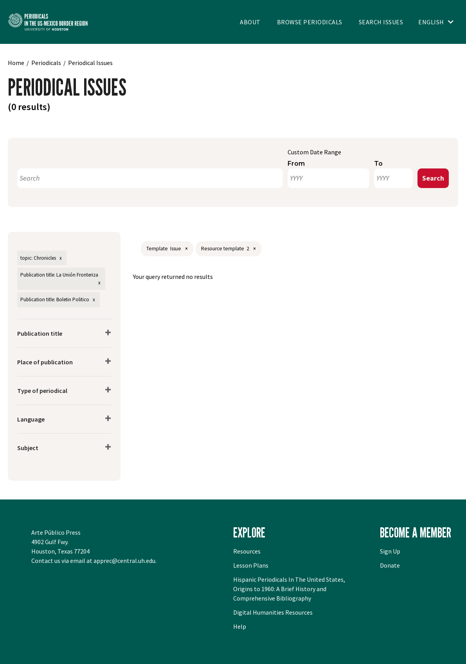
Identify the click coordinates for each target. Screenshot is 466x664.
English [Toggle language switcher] (431, 22)
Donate (390, 565)
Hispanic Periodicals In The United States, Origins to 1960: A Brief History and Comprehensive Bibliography (289, 588)
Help (239, 626)
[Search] (150, 178)
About (250, 22)
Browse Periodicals (309, 22)
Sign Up (390, 551)
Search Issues (381, 22)
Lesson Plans (250, 565)
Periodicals (46, 63)
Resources (247, 551)
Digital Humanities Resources (273, 612)
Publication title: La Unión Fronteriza (59, 274)
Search (433, 178)
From (296, 163)
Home (16, 63)
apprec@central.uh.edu (124, 560)
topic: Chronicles (38, 258)
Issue (175, 248)
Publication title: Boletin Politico (54, 299)
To (378, 163)
